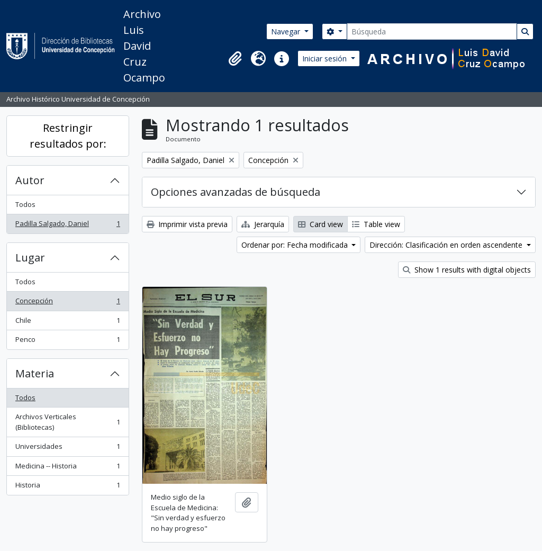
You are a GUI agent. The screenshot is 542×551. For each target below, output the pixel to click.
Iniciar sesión (325, 58)
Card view (320, 224)
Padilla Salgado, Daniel (67, 226)
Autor (29, 180)
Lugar (30, 257)
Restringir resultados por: (68, 136)
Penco (67, 342)
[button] (235, 58)
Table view (376, 224)
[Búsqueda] (432, 31)
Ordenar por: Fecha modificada (295, 245)
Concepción (67, 303)
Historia (67, 487)
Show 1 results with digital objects (467, 270)
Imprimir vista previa (187, 224)
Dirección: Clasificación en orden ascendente (447, 245)
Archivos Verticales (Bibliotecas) (67, 422)
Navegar (286, 31)
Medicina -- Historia (67, 468)
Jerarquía (262, 224)
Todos (25, 204)
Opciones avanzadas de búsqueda (235, 192)
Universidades (67, 448)
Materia (34, 373)
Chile (67, 322)
